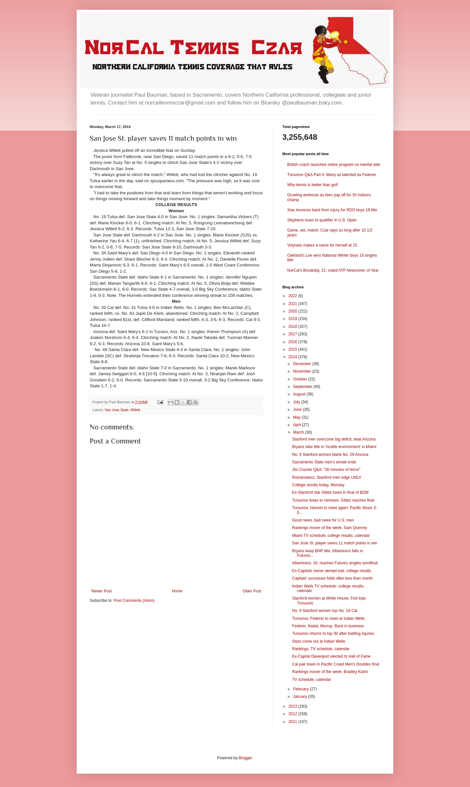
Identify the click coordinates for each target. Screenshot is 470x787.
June (298, 409)
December (302, 363)
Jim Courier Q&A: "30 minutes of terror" (326, 469)
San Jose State (117, 410)
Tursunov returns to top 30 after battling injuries (333, 633)
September (303, 386)
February (301, 689)
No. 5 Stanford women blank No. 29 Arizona (330, 454)
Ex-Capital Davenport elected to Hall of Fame (331, 656)
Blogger (245, 758)
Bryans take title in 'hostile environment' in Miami (334, 446)
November (302, 371)
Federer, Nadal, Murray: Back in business (328, 626)
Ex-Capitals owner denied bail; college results (331, 571)
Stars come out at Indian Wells (318, 641)
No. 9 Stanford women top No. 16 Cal (324, 610)
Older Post (252, 591)
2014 (293, 357)
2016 (293, 342)
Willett (135, 410)
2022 (293, 296)
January (300, 696)
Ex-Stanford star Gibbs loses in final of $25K (330, 492)
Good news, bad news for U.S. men (323, 520)
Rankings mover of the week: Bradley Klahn (330, 671)
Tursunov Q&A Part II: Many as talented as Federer (331, 174)
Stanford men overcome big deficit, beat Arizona (333, 439)
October (300, 379)
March (299, 432)
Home (177, 591)
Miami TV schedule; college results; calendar (331, 535)
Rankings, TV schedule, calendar (321, 649)
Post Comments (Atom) (134, 600)
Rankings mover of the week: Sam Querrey (329, 527)
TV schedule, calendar (311, 679)
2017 (293, 334)
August (299, 394)
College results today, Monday (318, 485)
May (297, 417)
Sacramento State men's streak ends (324, 462)
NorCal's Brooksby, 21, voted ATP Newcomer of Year (333, 270)
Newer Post (101, 591)
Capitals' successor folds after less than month (332, 578)
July (297, 402)
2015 (293, 349)
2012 (293, 714)
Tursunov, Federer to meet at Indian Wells (328, 618)
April (297, 425)
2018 (293, 326)
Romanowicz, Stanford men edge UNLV (326, 477)
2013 (293, 706)
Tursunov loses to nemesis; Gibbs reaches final (333, 500)
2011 (293, 721)
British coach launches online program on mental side (333, 164)
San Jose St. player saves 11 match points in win (334, 543)
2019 (293, 318)
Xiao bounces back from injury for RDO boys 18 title (332, 210)
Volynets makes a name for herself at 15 (322, 245)
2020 (293, 311)
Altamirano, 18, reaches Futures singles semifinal (335, 563)
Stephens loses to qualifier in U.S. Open (322, 220)
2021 (293, 303)
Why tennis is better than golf (312, 185)
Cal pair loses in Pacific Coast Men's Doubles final (335, 664)
